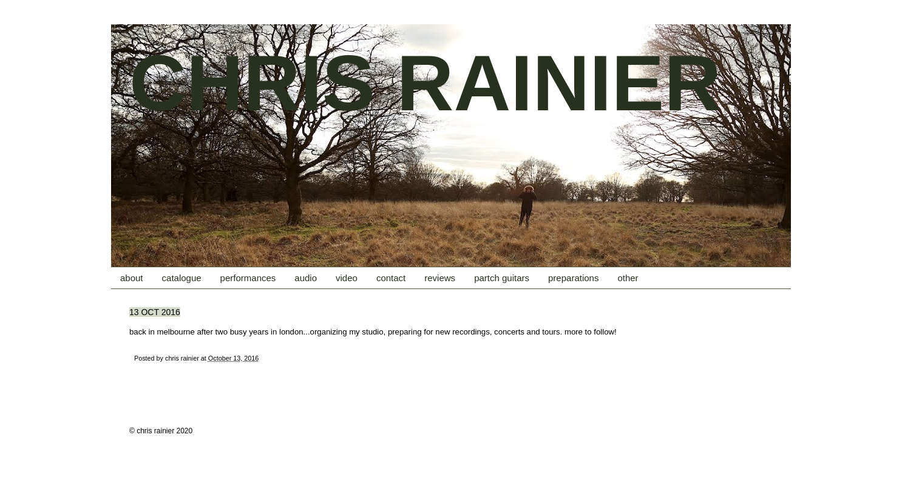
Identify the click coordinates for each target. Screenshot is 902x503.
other (627, 278)
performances (248, 278)
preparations (573, 278)
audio (305, 278)
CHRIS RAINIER (425, 83)
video (347, 278)
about (131, 278)
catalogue (182, 278)
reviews (439, 278)
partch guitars (501, 278)
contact (390, 278)
